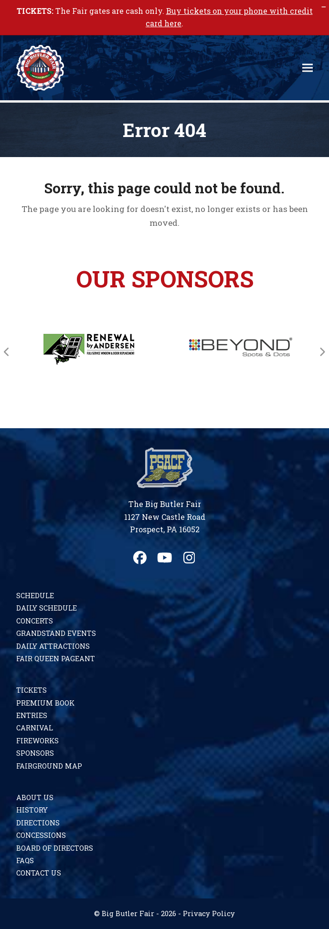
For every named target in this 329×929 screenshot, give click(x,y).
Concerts (34, 620)
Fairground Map (49, 766)
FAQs (25, 860)
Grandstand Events (56, 633)
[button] (307, 67)
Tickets (31, 690)
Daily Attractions (53, 646)
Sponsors (35, 753)
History (32, 809)
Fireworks (37, 740)
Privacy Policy (209, 913)
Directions (38, 822)
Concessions (41, 835)
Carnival (34, 727)
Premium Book (45, 702)
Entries (31, 715)
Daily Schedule (46, 607)
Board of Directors (54, 848)
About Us (34, 797)
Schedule (35, 595)
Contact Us (38, 872)
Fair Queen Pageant (55, 658)
